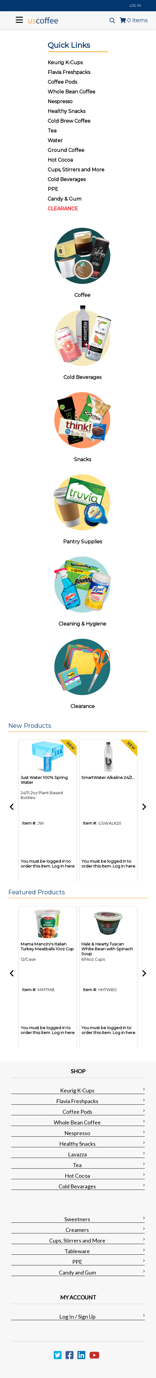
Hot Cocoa (60, 160)
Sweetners (77, 1219)
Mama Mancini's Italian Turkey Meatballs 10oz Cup (47, 946)
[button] (76, 726)
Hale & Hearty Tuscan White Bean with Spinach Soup (107, 948)
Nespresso (77, 1133)
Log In (135, 5)
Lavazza (77, 1154)
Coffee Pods (77, 1111)
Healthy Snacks (77, 1143)
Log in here (63, 866)
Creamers (77, 1229)
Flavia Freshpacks (77, 1101)
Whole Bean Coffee (77, 1122)
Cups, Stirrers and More (77, 1240)
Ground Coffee (66, 150)
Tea (52, 131)
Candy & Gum (64, 199)
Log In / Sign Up (77, 1316)
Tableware (77, 1251)
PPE (53, 189)
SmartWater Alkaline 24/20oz (110, 777)
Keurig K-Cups (77, 1090)
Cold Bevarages (77, 1186)
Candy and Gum (77, 1272)
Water (55, 140)
